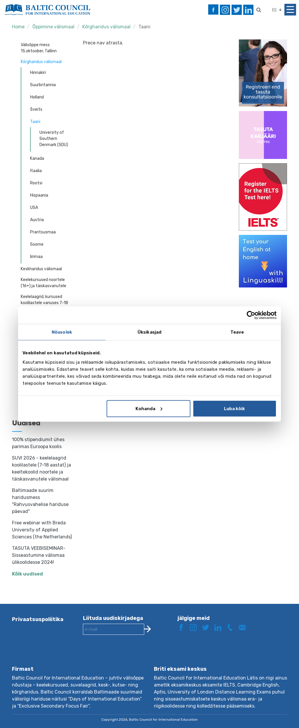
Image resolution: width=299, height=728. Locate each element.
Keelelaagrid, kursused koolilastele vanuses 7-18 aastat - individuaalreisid (44, 302)
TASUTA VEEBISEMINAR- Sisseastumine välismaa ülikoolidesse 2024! (38, 555)
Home (18, 27)
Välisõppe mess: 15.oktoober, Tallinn (39, 47)
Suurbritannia (43, 84)
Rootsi (36, 183)
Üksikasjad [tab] (149, 332)
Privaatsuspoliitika (37, 619)
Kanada (37, 158)
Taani (144, 27)
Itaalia (36, 170)
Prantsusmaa (43, 232)
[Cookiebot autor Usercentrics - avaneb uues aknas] (251, 315)
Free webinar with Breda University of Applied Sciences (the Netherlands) (42, 530)
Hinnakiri (38, 72)
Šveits (36, 109)
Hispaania (39, 195)
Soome (37, 244)
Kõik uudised (27, 574)
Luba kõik (234, 408)
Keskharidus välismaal (41, 268)
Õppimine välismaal (53, 27)
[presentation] (127, 655)
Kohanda (148, 408)
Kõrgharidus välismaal (106, 27)
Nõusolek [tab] (62, 332)
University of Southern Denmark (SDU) (53, 138)
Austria (37, 219)
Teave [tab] (237, 332)
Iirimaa (36, 256)
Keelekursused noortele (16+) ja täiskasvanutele (43, 282)
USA (34, 207)
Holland (37, 97)
